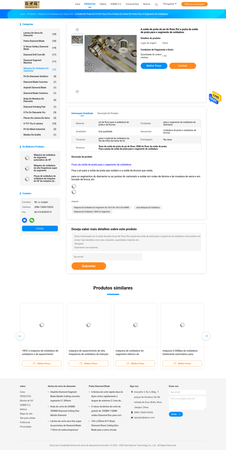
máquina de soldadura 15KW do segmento (92, 212)
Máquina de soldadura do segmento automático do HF (44, 157)
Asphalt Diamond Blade (40, 87)
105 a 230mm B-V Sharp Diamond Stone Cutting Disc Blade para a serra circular (105, 425)
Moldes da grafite (40, 134)
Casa (22, 392)
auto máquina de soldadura (147, 207)
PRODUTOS (25, 396)
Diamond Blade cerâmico (40, 93)
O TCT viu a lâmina (40, 123)
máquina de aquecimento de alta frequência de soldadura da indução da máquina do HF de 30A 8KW (88, 354)
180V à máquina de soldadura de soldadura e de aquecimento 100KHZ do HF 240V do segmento (41, 354)
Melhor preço (154, 65)
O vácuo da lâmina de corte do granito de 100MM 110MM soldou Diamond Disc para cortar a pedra (107, 411)
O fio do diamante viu (40, 112)
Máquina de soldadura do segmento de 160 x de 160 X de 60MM (101, 207)
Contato (40, 228)
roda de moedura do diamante (40, 99)
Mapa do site (26, 413)
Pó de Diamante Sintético (40, 76)
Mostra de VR (26, 400)
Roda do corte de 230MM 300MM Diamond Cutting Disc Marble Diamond (65, 410)
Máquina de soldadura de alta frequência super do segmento (45, 168)
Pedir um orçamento (194, 4)
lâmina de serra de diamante (40, 34)
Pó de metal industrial (40, 129)
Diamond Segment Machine (40, 61)
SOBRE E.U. (25, 405)
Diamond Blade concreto (40, 82)
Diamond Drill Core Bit (40, 54)
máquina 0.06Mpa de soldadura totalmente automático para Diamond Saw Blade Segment (180, 354)
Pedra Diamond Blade (40, 41)
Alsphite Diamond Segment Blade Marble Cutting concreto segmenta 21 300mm (65, 396)
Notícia (23, 409)
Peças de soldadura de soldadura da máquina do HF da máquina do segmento (45, 178)
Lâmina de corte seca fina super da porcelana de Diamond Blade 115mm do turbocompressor (65, 425)
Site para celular (28, 418)
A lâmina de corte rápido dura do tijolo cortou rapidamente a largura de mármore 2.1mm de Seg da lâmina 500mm (107, 397)
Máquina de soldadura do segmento (40, 69)
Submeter (89, 266)
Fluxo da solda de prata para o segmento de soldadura (101, 164)
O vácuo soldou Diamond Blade (40, 47)
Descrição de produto (107, 113)
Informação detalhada (82, 113)
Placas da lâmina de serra (40, 118)
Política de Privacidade (25, 424)
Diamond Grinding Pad (40, 106)
